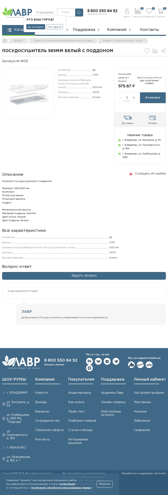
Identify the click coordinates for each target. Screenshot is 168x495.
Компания (45, 379)
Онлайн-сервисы (113, 402)
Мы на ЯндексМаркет (131, 364)
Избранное (142, 421)
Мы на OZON (140, 364)
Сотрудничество (47, 421)
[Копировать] (31, 61)
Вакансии (42, 411)
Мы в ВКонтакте (98, 361)
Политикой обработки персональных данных (61, 488)
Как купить (76, 402)
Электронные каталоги (111, 413)
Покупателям (81, 379)
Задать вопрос (84, 275)
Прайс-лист (76, 411)
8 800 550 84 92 (102, 11)
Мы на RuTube (89, 361)
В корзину (152, 97)
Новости (41, 393)
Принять (105, 484)
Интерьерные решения (78, 441)
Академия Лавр (112, 393)
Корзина (140, 411)
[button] (126, 12)
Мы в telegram (116, 361)
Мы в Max (89, 368)
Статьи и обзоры (80, 430)
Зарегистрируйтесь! (149, 78)
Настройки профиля (149, 393)
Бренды (41, 402)
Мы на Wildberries (149, 364)
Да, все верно (36, 26)
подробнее (67, 484)
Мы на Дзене (107, 361)
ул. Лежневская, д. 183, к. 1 (19, 459)
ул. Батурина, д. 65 (18, 404)
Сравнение (142, 430)
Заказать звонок (97, 14)
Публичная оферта (49, 430)
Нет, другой (54, 26)
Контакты (149, 29)
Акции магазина (79, 393)
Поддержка (112, 379)
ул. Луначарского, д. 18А (17, 435)
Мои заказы (142, 402)
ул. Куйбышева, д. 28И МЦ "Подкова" (18, 418)
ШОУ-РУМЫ (14, 379)
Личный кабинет (150, 379)
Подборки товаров (82, 421)
